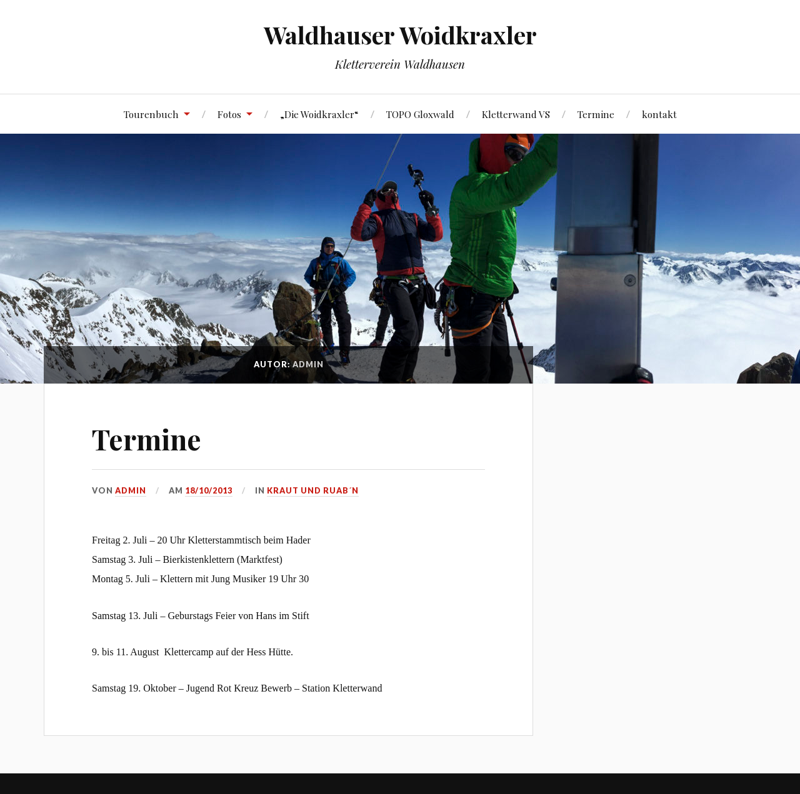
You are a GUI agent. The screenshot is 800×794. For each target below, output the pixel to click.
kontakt (659, 114)
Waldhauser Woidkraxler (400, 35)
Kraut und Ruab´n (313, 490)
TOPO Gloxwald (420, 114)
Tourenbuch (151, 114)
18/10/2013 (208, 490)
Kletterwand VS (516, 114)
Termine (596, 114)
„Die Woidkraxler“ (319, 114)
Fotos (229, 114)
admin (130, 490)
